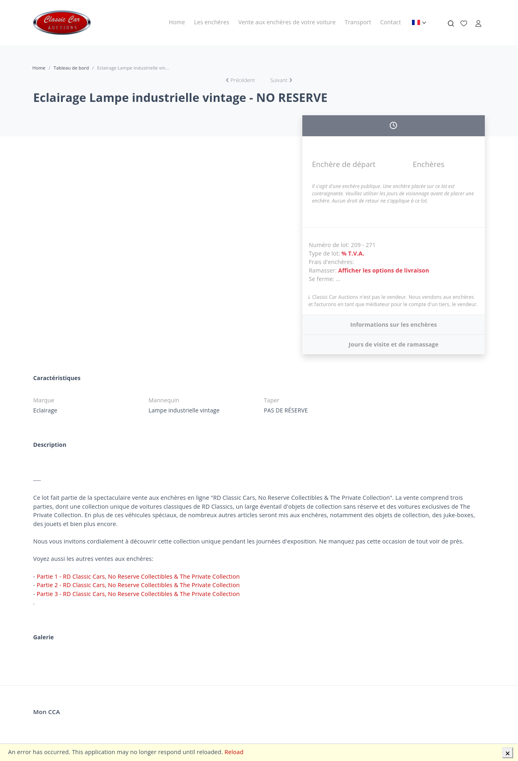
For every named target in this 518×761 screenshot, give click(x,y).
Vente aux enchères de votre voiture (287, 22)
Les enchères (211, 22)
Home (177, 22)
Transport (358, 22)
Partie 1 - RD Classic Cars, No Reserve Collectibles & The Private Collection (138, 576)
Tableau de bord (71, 68)
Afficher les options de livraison (383, 270)
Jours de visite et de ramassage (393, 344)
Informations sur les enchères (393, 324)
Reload (234, 752)
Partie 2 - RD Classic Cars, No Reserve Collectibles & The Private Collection (138, 585)
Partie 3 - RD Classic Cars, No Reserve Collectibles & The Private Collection (138, 594)
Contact (390, 22)
